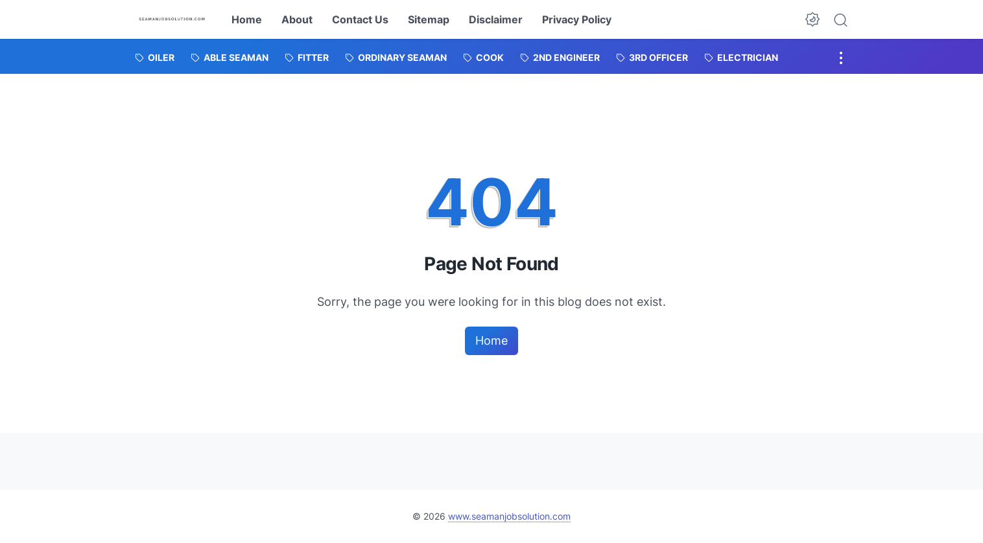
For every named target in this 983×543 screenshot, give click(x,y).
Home (246, 19)
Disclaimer (496, 19)
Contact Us (360, 19)
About (297, 19)
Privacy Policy (576, 19)
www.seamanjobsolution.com (509, 516)
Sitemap (428, 19)
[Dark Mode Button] (812, 19)
